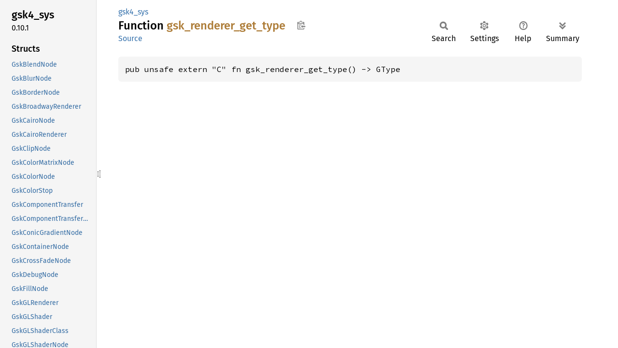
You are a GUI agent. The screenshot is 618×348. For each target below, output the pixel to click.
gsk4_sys (133, 11)
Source (130, 38)
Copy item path (301, 25)
